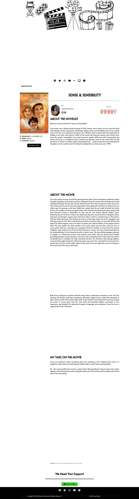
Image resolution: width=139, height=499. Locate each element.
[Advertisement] (69, 43)
